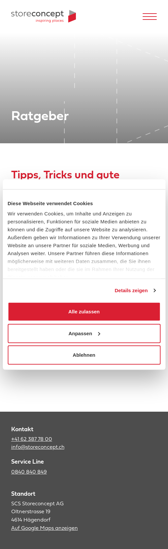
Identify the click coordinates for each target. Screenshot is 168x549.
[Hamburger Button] (150, 16)
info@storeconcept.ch (37, 447)
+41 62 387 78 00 (31, 439)
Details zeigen (131, 290)
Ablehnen (84, 355)
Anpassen (84, 333)
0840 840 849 (29, 472)
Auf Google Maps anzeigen (44, 528)
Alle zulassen (84, 311)
